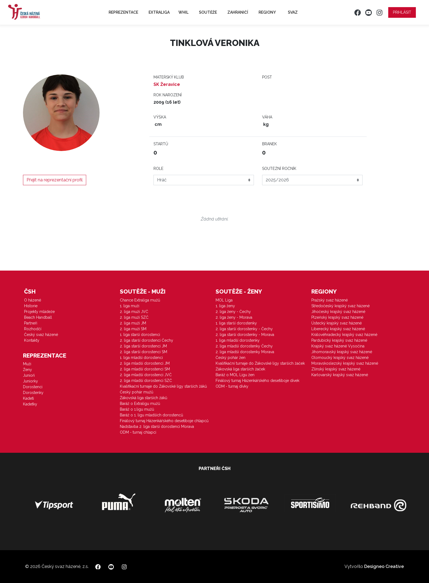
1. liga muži (129, 306)
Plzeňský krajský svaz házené (337, 317)
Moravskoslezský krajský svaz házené (344, 363)
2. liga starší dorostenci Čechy (146, 340)
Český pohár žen (230, 357)
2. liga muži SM (133, 329)
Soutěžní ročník (279, 168)
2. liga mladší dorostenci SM (145, 369)
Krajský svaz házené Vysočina (337, 346)
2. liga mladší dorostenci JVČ (146, 375)
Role (158, 168)
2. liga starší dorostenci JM (143, 346)
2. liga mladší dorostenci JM (145, 363)
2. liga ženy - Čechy (233, 311)
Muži (27, 364)
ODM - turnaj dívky (232, 386)
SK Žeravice (166, 84)
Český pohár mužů (136, 392)
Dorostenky (33, 392)
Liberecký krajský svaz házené (338, 329)
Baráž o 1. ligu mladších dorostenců (151, 415)
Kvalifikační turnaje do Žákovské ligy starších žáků (163, 386)
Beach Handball (38, 317)
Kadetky (30, 404)
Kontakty (31, 340)
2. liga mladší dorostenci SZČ (146, 380)
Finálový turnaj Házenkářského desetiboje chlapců (164, 421)
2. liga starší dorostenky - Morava (245, 334)
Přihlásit (402, 12)
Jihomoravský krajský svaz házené (341, 352)
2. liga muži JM (133, 323)
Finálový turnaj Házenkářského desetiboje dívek (257, 380)
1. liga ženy (225, 306)
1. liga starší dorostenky (236, 323)
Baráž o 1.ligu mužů (137, 409)
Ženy (27, 369)
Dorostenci (32, 387)
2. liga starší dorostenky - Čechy (244, 329)
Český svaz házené (41, 334)
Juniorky (30, 381)
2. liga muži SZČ (134, 317)
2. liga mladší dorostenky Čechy (244, 346)
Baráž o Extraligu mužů (140, 403)
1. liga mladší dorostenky (238, 340)
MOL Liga (224, 300)
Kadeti (28, 398)
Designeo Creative (384, 566)
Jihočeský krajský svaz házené (338, 311)
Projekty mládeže (39, 311)
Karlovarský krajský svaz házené (339, 375)
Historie (30, 306)
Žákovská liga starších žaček (240, 369)
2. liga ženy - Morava (234, 317)
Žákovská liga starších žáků (143, 398)
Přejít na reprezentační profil (55, 179)
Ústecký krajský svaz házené (336, 323)
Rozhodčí (32, 329)
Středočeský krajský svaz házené (340, 306)
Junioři (29, 375)
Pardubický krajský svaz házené (339, 340)
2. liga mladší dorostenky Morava (245, 352)
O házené (32, 300)
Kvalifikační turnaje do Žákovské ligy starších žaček (260, 363)
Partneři (30, 323)
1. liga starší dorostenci (140, 334)
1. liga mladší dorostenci (141, 357)
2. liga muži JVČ (134, 311)
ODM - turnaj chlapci (138, 432)
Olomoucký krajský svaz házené (340, 357)
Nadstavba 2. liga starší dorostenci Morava (157, 426)
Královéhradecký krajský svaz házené (344, 334)
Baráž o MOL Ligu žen (235, 375)
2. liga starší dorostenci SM (143, 352)
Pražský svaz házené (329, 300)
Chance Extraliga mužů (140, 300)
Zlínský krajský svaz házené (335, 369)
